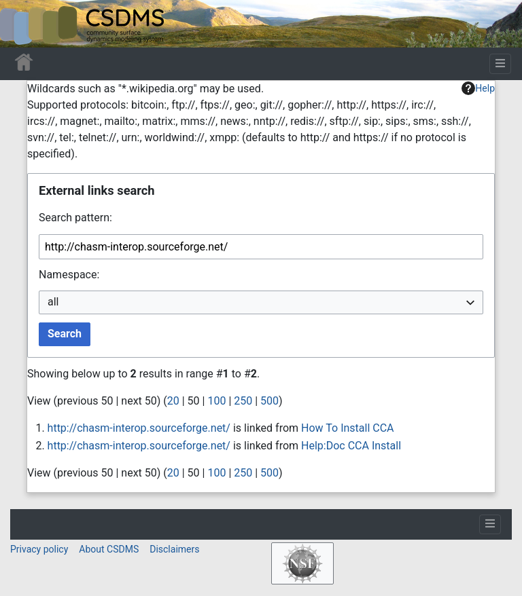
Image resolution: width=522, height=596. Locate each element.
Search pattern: (75, 217)
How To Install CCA (347, 428)
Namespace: (69, 274)
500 (269, 400)
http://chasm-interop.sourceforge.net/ (139, 428)
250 (243, 400)
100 (216, 400)
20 (173, 400)
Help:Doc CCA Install (351, 445)
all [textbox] (53, 301)
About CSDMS (109, 549)
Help (478, 88)
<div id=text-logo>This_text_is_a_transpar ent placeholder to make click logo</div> (22, 23)
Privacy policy (39, 549)
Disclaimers (174, 549)
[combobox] (261, 302)
